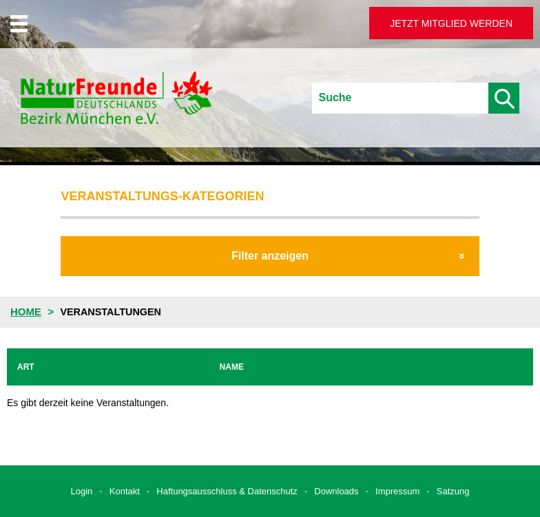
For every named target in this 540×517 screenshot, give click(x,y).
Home (25, 311)
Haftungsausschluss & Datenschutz (227, 491)
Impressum (397, 491)
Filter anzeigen (270, 256)
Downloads (336, 491)
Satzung (453, 491)
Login (82, 491)
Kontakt (125, 491)
